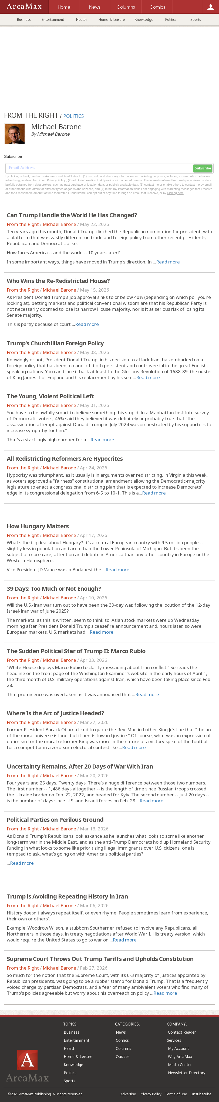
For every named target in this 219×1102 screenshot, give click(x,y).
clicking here (175, 193)
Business (24, 19)
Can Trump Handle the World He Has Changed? (72, 215)
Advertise (128, 1093)
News (121, 1032)
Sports (195, 19)
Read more (168, 262)
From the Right (23, 224)
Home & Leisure (112, 19)
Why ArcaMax (180, 1056)
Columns (123, 1048)
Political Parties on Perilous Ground (55, 819)
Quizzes (123, 1056)
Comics (122, 1040)
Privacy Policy (150, 1093)
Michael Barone (59, 224)
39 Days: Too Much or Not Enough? (54, 588)
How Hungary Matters (38, 526)
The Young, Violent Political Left (50, 396)
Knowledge (144, 19)
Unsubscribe (201, 1093)
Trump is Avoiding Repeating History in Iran (67, 896)
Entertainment (53, 19)
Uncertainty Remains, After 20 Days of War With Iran (80, 766)
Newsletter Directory (186, 1072)
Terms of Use (176, 1093)
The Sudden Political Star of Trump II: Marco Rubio (76, 651)
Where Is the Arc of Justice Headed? (55, 713)
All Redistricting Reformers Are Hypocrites (65, 458)
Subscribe (203, 168)
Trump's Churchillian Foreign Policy (55, 343)
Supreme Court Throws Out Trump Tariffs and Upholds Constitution (100, 958)
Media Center (180, 1064)
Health (81, 19)
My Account (178, 1048)
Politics (170, 19)
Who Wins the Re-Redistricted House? (58, 280)
